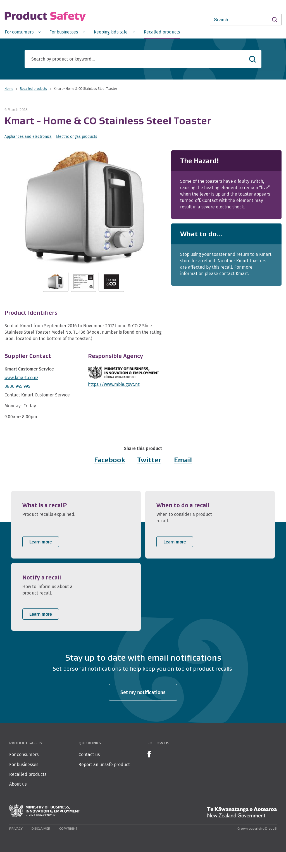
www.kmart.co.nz (21, 377)
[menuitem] (22, 31)
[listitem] (76, 525)
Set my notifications (143, 692)
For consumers (24, 754)
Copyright (68, 828)
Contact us (89, 754)
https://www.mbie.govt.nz (114, 384)
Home (8, 88)
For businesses (23, 764)
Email (183, 460)
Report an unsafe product (104, 764)
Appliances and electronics (28, 136)
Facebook (109, 460)
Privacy (16, 828)
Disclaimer (41, 828)
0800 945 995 (17, 386)
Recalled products (33, 88)
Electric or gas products (76, 136)
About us (18, 784)
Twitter (149, 460)
